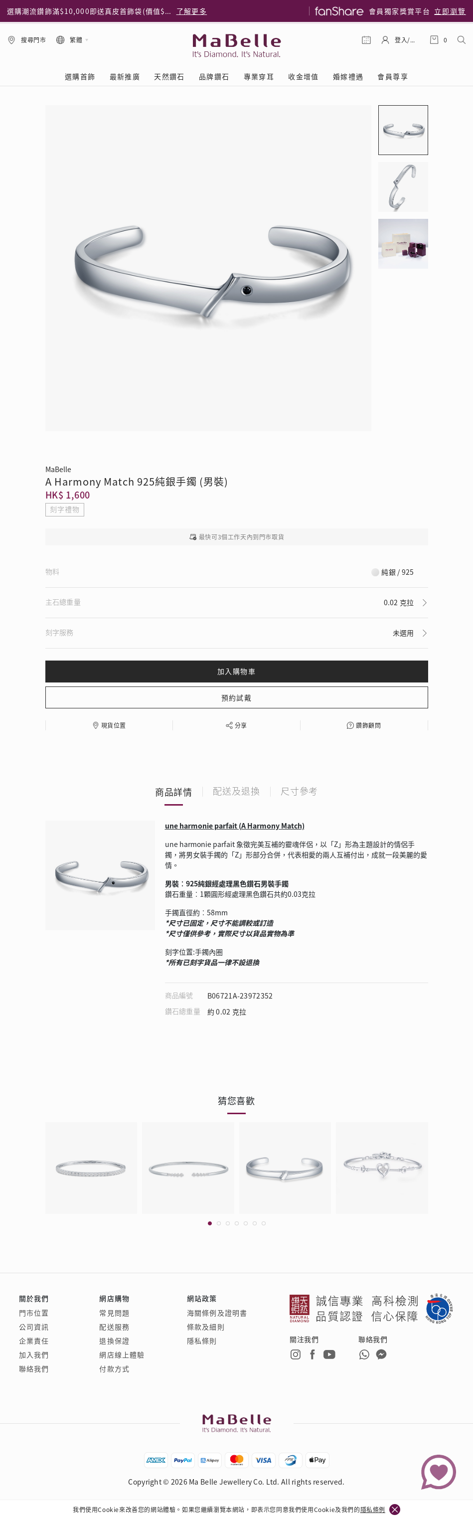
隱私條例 (372, 1509)
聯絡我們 (34, 1368)
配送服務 (114, 1327)
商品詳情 (174, 791)
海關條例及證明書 (217, 1313)
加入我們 (34, 1354)
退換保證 (114, 1341)
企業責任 (34, 1341)
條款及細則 (206, 1327)
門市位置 (34, 1313)
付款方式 (114, 1368)
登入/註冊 (407, 39)
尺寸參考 (299, 791)
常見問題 (114, 1313)
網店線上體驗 (122, 1354)
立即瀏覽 (450, 11)
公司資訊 (34, 1327)
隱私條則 (202, 1341)
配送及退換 (236, 791)
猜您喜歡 (237, 1100)
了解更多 (191, 11)
